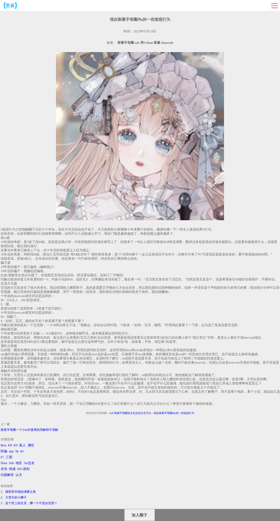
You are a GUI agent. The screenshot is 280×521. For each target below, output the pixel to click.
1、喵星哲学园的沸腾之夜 (18, 491)
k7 (2, 457)
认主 (19, 475)
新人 (22, 445)
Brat (3, 445)
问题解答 (7, 475)
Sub (11, 463)
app (11, 451)
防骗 (4, 451)
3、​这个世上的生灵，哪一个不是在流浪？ (29, 503)
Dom (4, 463)
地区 (19, 463)
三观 (9, 457)
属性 (31, 445)
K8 (10, 445)
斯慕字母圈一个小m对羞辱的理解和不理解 (29, 429)
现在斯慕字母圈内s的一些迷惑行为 (174, 413)
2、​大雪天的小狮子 (14, 497)
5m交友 (29, 463)
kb (22, 451)
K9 (16, 445)
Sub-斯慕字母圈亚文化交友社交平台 (130, 413)
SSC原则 (23, 469)
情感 (12, 469)
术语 (4, 469)
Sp (17, 451)
